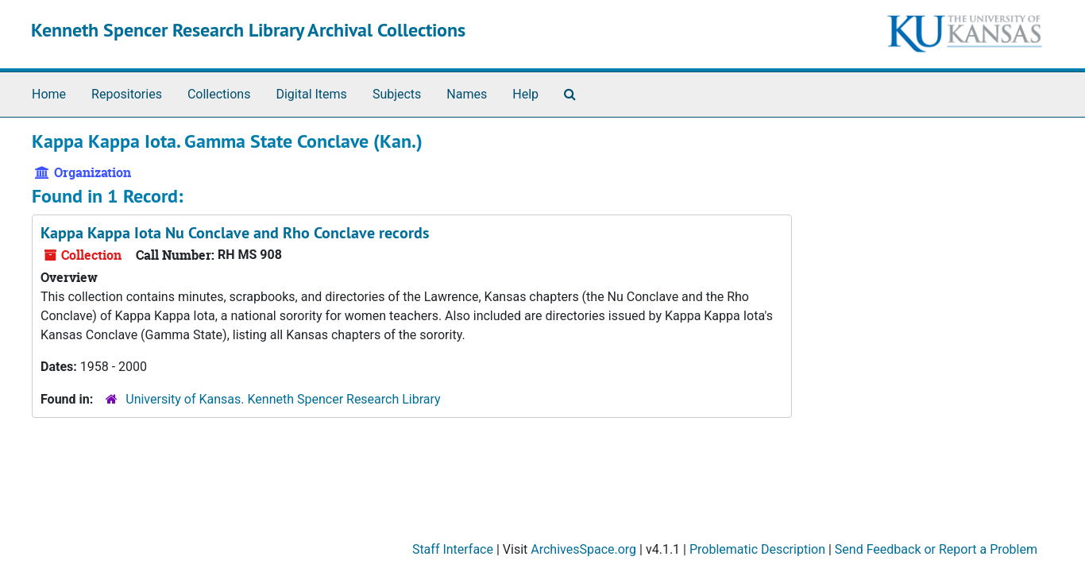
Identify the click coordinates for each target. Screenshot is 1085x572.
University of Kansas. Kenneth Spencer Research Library (282, 399)
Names (466, 94)
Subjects (397, 94)
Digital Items (311, 94)
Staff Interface (452, 549)
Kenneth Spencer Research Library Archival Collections (248, 29)
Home (49, 94)
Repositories (126, 94)
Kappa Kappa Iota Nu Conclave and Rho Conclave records (235, 232)
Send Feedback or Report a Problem (936, 549)
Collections (219, 94)
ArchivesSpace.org (583, 549)
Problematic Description (757, 549)
